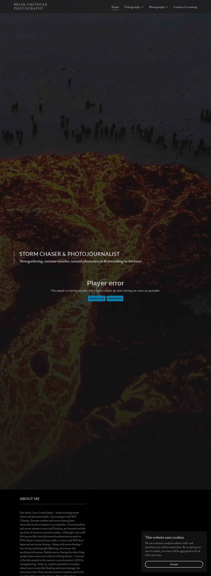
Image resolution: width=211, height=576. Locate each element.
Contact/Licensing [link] (185, 7)
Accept (174, 564)
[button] (134, 7)
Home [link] (115, 7)
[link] (46, 8)
